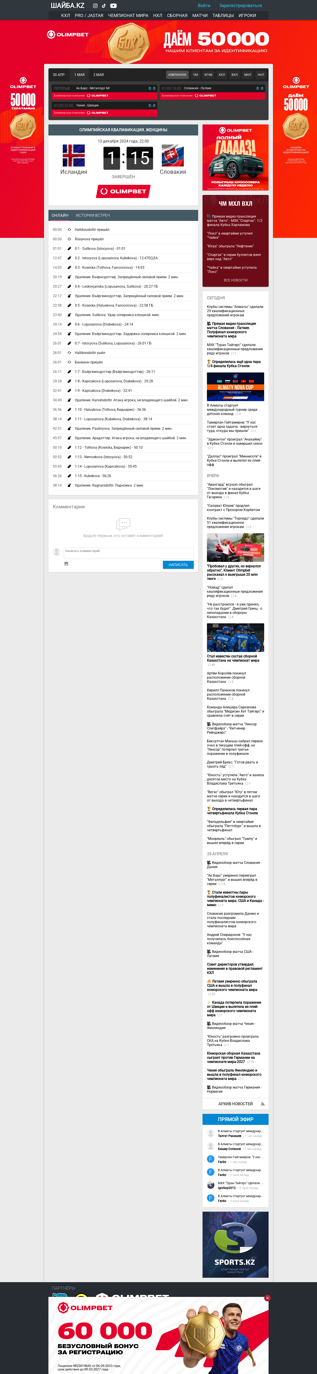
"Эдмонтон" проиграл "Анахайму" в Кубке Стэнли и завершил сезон (234, 441)
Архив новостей (235, 1104)
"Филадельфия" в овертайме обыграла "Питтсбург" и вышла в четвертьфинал (234, 826)
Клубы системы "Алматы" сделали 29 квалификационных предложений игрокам (235, 311)
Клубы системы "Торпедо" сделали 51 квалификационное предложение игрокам (235, 522)
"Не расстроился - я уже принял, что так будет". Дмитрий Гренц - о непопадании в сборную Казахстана (234, 610)
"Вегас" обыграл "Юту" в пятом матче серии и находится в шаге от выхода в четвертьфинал (233, 796)
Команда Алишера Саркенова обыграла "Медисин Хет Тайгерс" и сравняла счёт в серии (235, 711)
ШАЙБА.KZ (67, 5)
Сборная (177, 15)
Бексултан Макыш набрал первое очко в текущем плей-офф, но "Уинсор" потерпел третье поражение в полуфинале (235, 747)
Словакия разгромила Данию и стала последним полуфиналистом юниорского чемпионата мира (233, 919)
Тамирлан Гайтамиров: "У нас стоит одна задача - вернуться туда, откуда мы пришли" (232, 426)
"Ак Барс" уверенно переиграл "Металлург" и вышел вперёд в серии (232, 879)
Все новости (235, 280)
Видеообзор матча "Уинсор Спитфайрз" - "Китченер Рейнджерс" (232, 728)
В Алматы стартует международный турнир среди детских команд (232, 409)
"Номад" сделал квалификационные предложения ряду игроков (235, 591)
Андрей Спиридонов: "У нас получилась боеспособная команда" (229, 939)
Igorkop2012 (227, 1188)
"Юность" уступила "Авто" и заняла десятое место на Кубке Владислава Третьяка (235, 779)
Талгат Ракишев (229, 1136)
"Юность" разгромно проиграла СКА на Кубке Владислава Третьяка (233, 1040)
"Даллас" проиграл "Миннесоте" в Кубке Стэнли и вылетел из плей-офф (234, 460)
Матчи (200, 15)
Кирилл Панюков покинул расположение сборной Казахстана (228, 694)
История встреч (93, 215)
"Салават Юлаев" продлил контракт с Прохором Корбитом (233, 508)
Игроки (247, 15)
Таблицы (223, 15)
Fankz (222, 1162)
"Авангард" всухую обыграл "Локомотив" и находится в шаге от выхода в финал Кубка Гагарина (233, 490)
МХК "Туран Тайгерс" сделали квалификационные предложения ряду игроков (235, 349)
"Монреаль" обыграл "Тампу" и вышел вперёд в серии (232, 841)
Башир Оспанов (229, 1149)
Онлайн (60, 215)
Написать (178, 565)
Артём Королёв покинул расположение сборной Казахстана (226, 677)
